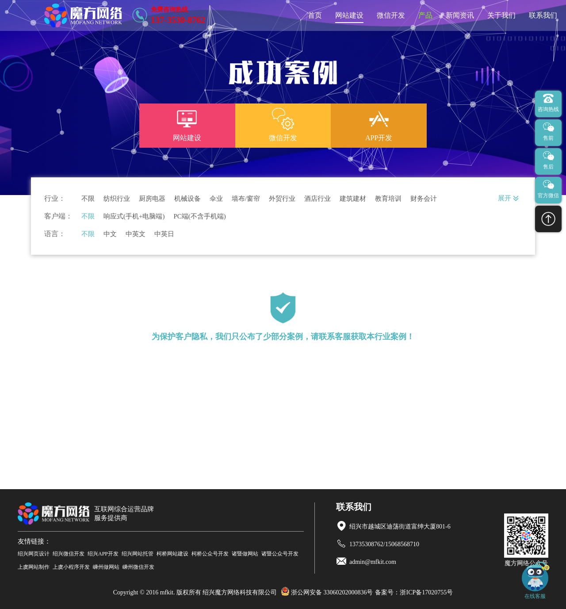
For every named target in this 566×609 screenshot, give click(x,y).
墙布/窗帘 (246, 198)
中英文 (135, 234)
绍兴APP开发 (103, 554)
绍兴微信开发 (68, 554)
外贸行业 (282, 198)
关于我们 (501, 15)
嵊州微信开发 (138, 567)
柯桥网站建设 (172, 554)
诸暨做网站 (245, 554)
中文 (110, 234)
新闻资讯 (460, 15)
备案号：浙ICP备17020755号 (414, 592)
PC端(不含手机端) (199, 216)
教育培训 (388, 198)
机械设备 (187, 198)
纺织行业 (116, 198)
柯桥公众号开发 (210, 554)
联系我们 (543, 15)
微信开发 (391, 15)
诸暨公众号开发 (279, 554)
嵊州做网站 (106, 567)
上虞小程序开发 (71, 567)
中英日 (164, 234)
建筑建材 (353, 198)
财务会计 (423, 198)
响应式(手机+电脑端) (133, 216)
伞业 (216, 198)
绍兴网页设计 (34, 554)
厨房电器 (152, 198)
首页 (315, 15)
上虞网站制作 (34, 567)
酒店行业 (317, 198)
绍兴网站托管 (137, 554)
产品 (425, 15)
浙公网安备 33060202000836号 (327, 592)
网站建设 (349, 15)
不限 (88, 198)
